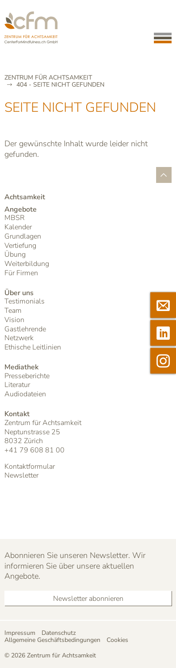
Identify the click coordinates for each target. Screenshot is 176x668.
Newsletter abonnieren (88, 598)
